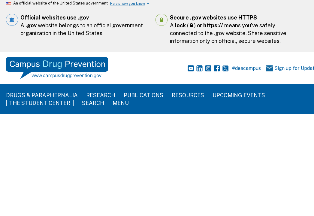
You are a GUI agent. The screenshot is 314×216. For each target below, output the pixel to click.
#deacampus (246, 68)
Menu (121, 103)
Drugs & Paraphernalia (42, 95)
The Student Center (39, 103)
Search (93, 103)
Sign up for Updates (286, 68)
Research (100, 95)
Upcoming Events (239, 95)
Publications (143, 95)
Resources (188, 95)
